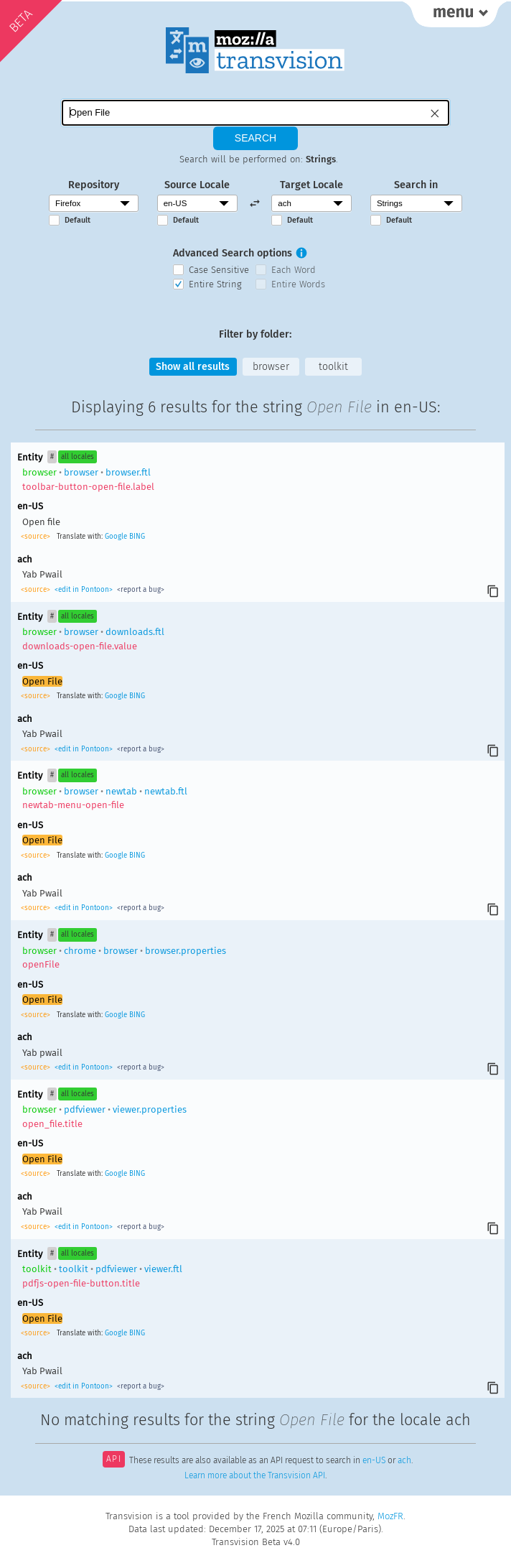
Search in (416, 183)
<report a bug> (139, 589)
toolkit (334, 366)
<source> (36, 536)
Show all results (192, 366)
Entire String (215, 282)
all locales (77, 456)
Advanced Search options (232, 252)
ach (404, 1460)
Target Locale (311, 183)
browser (271, 366)
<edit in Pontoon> (84, 589)
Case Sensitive (219, 269)
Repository (93, 183)
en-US (373, 1460)
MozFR (390, 1516)
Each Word (293, 269)
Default (77, 219)
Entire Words (298, 282)
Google (116, 536)
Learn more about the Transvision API (254, 1475)
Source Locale (197, 183)
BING (137, 536)
